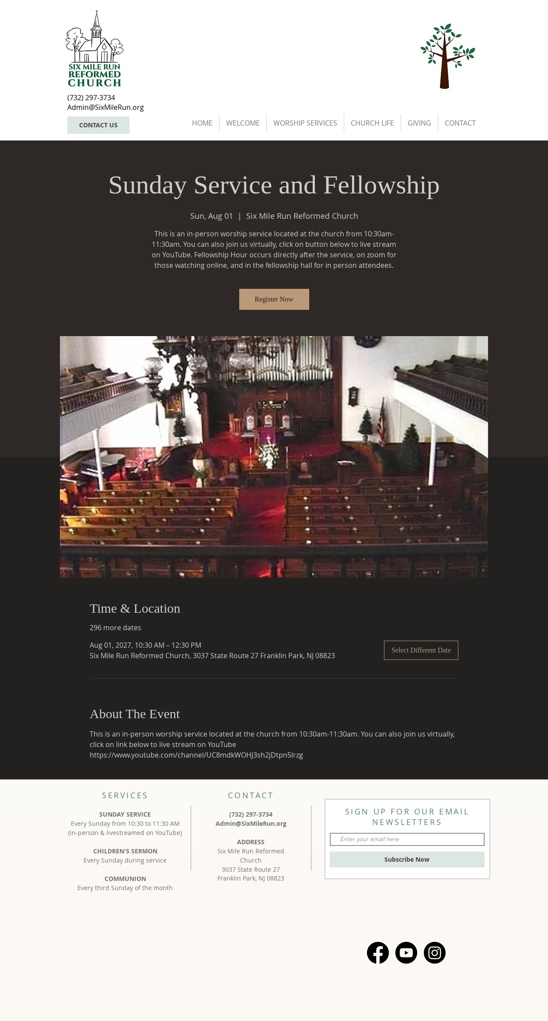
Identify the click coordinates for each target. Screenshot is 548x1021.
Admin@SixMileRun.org (251, 823)
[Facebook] (378, 953)
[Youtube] (406, 953)
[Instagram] (435, 953)
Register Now (274, 299)
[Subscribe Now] (407, 859)
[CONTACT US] (98, 125)
